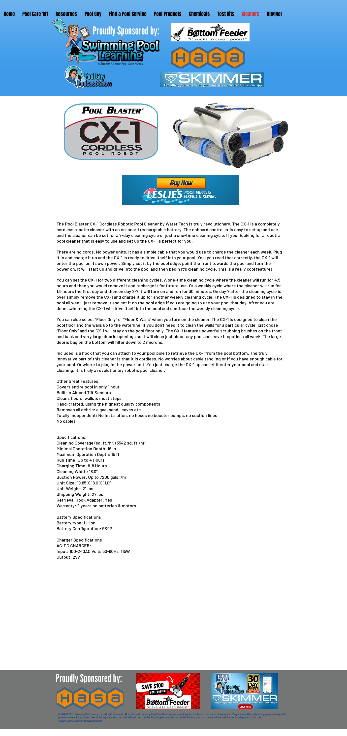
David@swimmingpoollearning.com (84, 720)
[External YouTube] (141, 623)
